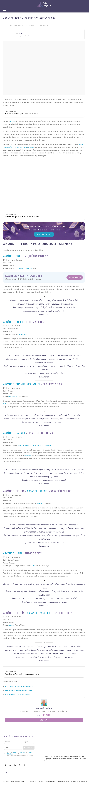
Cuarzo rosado (13, 397)
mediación (27, 456)
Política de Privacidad (50, 781)
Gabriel (5, 147)
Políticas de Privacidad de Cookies (79, 781)
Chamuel (19, 147)
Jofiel (25, 147)
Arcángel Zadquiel (39, 613)
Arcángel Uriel (12, 553)
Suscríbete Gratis (75, 277)
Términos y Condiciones (63, 781)
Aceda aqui (44, 720)
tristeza (5, 404)
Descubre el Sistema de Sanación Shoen (18, 690)
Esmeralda (39, 503)
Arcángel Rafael (37, 491)
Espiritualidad (31, 26)
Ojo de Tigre (23, 334)
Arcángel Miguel (13, 256)
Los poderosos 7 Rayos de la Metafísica (18, 694)
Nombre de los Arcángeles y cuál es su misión (21, 114)
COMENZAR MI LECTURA (43, 234)
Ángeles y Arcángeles (14, 26)
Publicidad (40, 781)
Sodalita (21, 268)
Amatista (11, 625)
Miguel (81, 144)
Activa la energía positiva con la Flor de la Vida (22, 217)
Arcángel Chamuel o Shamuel (21, 384)
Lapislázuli (28, 268)
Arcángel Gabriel (14, 433)
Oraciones (44, 26)
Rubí (33, 566)
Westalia (21, 33)
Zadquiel (31, 147)
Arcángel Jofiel (13, 322)
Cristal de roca (34, 445)
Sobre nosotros (32, 781)
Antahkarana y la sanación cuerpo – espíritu (19, 687)
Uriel (14, 147)
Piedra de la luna (23, 445)
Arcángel (13, 121)
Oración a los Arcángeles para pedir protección (22, 674)
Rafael (10, 147)
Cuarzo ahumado (45, 445)
